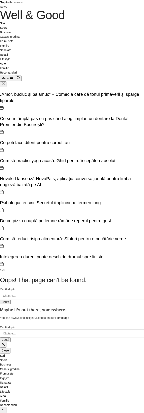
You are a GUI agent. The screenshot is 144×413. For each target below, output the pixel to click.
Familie (4, 68)
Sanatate (5, 50)
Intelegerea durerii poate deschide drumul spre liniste (51, 256)
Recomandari (8, 72)
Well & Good (32, 15)
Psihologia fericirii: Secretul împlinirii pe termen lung (50, 202)
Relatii (4, 54)
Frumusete (6, 41)
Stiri (2, 23)
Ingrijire (4, 45)
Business (5, 32)
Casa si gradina (10, 36)
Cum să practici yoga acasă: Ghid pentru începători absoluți (58, 160)
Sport (3, 27)
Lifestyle (5, 59)
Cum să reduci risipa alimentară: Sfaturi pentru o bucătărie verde (63, 238)
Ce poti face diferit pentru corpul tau (35, 142)
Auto (3, 63)
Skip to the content (11, 2)
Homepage (62, 317)
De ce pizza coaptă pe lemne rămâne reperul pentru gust (55, 220)
